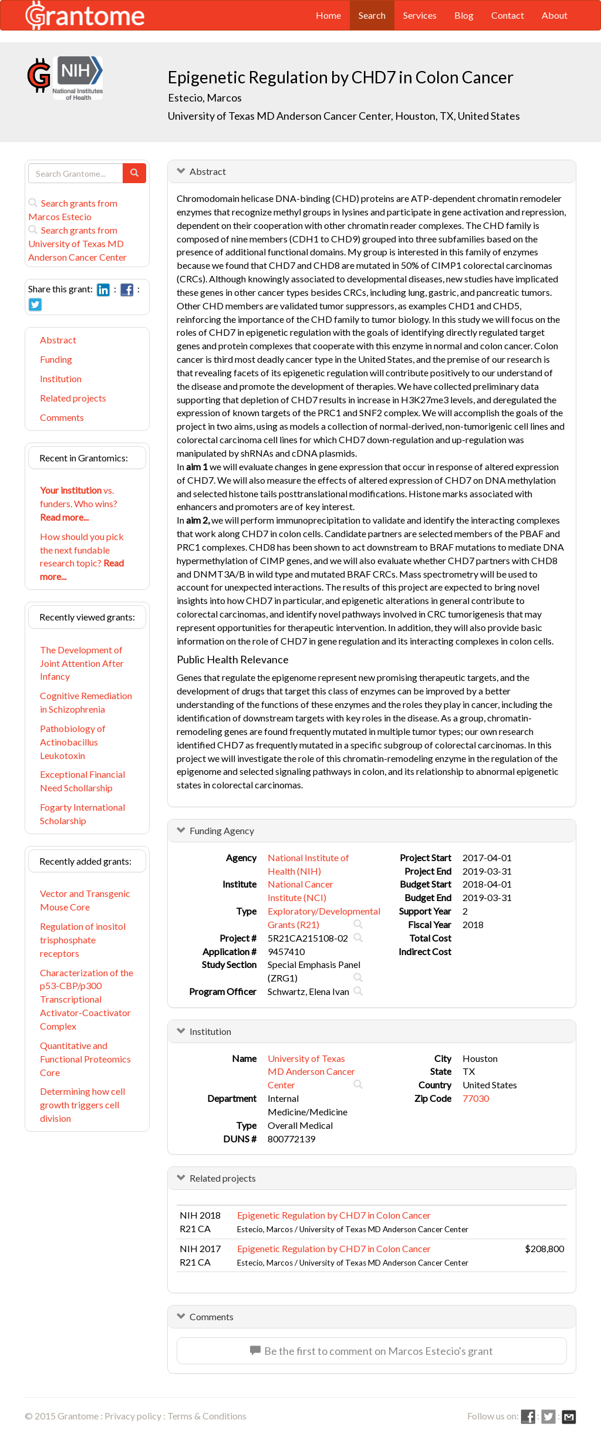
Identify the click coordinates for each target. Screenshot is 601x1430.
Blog (464, 15)
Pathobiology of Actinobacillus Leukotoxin (73, 742)
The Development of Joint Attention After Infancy (82, 663)
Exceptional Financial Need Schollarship (82, 780)
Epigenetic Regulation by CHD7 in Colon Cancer (334, 1214)
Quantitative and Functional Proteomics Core (85, 1059)
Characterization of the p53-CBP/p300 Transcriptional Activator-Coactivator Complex (86, 999)
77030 (475, 1098)
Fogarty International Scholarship (82, 813)
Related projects (73, 397)
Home (328, 15)
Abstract (58, 339)
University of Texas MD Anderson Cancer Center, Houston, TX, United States (344, 115)
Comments (62, 417)
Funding (56, 359)
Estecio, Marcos (206, 97)
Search (372, 15)
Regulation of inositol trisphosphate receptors (83, 939)
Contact (507, 15)
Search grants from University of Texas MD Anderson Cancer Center (77, 243)
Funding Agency (222, 830)
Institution (61, 378)
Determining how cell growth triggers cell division (82, 1104)
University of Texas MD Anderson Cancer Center (311, 1072)
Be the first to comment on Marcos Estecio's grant (371, 1350)
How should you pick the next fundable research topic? (82, 556)
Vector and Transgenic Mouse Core (85, 900)
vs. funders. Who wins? (78, 503)
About (555, 15)
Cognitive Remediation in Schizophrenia (86, 702)
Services (420, 15)
